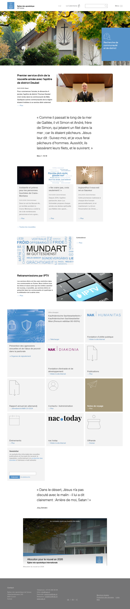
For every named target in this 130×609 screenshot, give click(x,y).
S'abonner (14, 477)
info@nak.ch (45, 592)
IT (77, 600)
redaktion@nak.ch (51, 597)
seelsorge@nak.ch (50, 594)
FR (73, 600)
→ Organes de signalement (20, 356)
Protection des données (105, 597)
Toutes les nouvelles (26, 227)
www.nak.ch (41, 599)
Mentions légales (103, 595)
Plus (79, 243)
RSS (98, 600)
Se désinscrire (25, 477)
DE (68, 600)
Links (118, 597)
